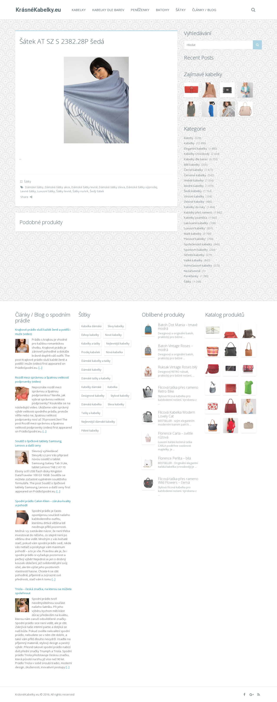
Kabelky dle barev (108, 10)
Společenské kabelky (198, 244)
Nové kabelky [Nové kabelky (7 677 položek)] (113, 335)
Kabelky (78, 10)
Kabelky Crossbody (196, 154)
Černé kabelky (193, 170)
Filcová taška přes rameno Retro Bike (178, 389)
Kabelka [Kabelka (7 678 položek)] (112, 387)
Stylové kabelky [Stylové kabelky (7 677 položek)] (120, 396)
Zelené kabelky (194, 202)
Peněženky (139, 10)
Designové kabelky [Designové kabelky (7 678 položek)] (92, 396)
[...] (40, 368)
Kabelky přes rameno (198, 212)
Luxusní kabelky (194, 228)
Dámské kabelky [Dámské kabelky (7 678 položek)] (91, 370)
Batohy (162, 10)
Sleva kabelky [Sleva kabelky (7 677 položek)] (116, 404)
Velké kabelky (193, 260)
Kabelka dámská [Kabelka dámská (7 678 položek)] (91, 326)
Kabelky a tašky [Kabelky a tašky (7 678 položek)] (90, 343)
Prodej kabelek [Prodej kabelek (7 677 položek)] (90, 352)
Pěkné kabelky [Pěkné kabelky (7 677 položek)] (90, 430)
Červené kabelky (195, 175)
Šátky (180, 10)
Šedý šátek (97, 191)
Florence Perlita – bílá (174, 458)
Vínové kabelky (194, 196)
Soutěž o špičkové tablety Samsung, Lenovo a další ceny (38, 443)
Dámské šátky (34, 187)
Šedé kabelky (193, 191)
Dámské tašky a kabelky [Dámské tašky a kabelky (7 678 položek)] (95, 378)
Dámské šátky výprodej (141, 187)
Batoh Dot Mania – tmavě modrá (178, 326)
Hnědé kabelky (194, 180)
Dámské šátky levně (84, 187)
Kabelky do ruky (194, 207)
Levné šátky (28, 191)
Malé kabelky (192, 234)
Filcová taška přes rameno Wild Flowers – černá (178, 480)
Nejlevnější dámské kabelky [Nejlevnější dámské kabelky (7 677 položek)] (98, 422)
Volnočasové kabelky (198, 265)
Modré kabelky (194, 186)
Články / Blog (204, 10)
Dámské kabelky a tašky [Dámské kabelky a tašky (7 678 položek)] (95, 361)
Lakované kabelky (196, 223)
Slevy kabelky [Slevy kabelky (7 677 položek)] (116, 326)
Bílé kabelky (192, 165)
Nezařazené (192, 271)
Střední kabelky (194, 255)
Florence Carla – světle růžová (175, 435)
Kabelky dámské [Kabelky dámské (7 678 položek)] (91, 387)
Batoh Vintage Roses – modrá (175, 347)
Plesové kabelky (195, 239)
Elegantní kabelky (195, 148)
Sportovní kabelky (196, 250)
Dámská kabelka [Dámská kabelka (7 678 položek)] (91, 404)
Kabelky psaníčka (195, 218)
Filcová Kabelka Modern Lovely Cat (176, 414)
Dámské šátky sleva (112, 187)
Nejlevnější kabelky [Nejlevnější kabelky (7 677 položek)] (117, 343)
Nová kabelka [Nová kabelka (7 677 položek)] (114, 352)
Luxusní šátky (46, 191)
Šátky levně (63, 191)
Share (26, 197)
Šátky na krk (80, 191)
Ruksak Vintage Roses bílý (177, 367)
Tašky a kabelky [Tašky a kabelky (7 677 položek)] (90, 413)
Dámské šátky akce (57, 187)
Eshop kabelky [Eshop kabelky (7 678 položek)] (90, 335)
